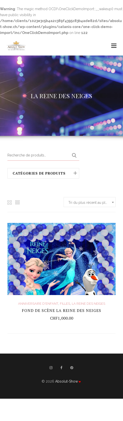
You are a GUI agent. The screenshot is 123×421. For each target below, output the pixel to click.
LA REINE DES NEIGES (88, 303)
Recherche (74, 156)
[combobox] (90, 202)
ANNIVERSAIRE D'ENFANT (38, 303)
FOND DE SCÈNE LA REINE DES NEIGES (61, 310)
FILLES (65, 303)
